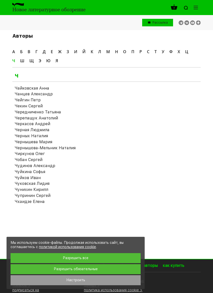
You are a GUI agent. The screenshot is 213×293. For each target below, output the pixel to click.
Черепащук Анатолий (36, 118)
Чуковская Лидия (32, 183)
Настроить (75, 280)
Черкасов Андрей (32, 123)
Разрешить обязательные (76, 269)
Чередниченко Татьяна (38, 112)
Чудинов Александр (35, 165)
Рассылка (160, 22)
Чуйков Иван (28, 177)
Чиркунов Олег (30, 153)
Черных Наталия (31, 135)
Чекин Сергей (29, 106)
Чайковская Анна (32, 88)
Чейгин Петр (28, 100)
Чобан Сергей (28, 159)
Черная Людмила (32, 129)
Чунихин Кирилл (31, 189)
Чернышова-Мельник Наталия (45, 147)
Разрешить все (75, 258)
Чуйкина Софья (30, 171)
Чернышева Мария (33, 141)
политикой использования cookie (67, 247)
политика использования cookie (111, 290)
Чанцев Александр (34, 94)
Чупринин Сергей (32, 195)
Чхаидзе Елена (30, 201)
